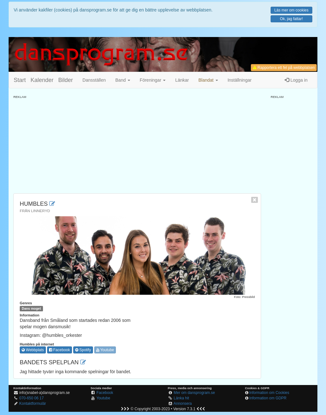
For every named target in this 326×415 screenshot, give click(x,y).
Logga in (296, 80)
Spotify (83, 350)
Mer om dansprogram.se (194, 392)
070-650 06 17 (31, 398)
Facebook (59, 350)
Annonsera (183, 403)
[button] (208, 80)
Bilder (65, 80)
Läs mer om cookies (291, 10)
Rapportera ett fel (284, 67)
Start (20, 80)
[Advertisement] (137, 144)
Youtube (105, 350)
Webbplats (33, 350)
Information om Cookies (269, 392)
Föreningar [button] (153, 80)
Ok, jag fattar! (291, 19)
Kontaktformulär (32, 403)
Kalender (42, 80)
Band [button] (122, 80)
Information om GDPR (268, 398)
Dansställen (94, 80)
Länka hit (181, 398)
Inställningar (240, 80)
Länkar (182, 80)
